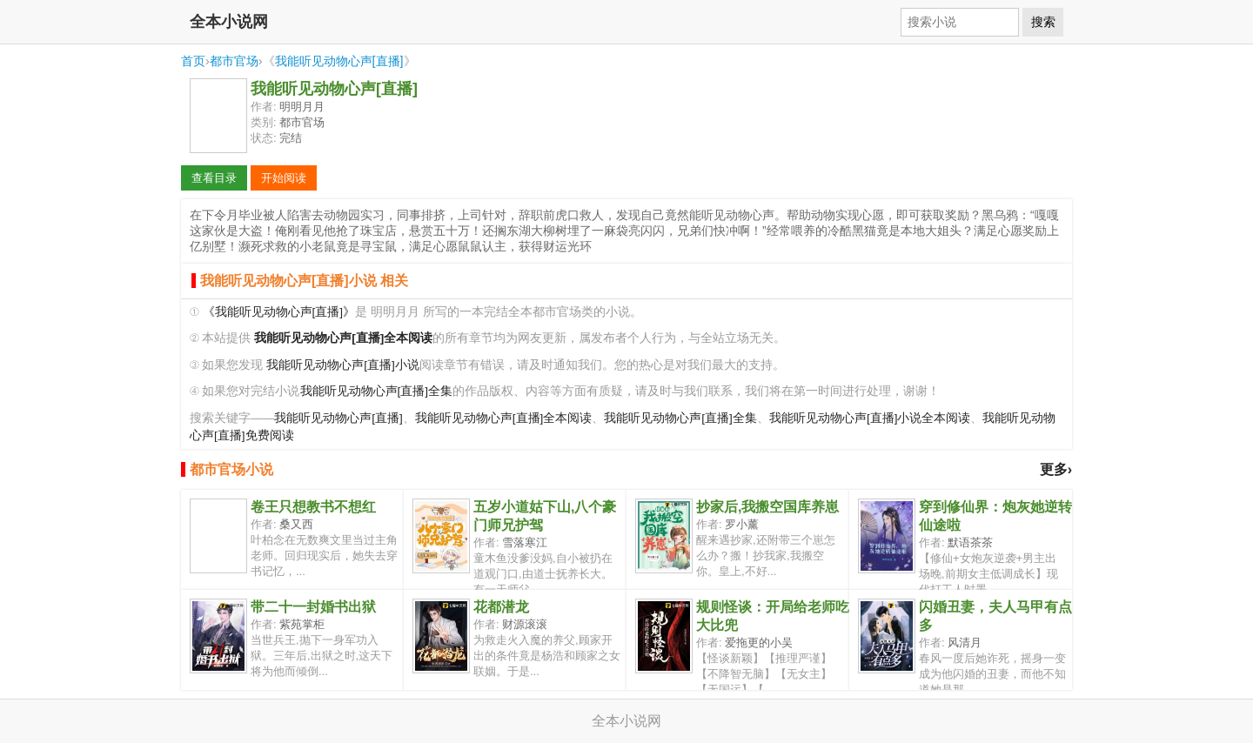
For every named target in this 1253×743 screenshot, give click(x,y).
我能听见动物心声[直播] (339, 61)
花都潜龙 (501, 606)
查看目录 (214, 177)
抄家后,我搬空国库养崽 (767, 506)
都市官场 (234, 61)
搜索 (1043, 22)
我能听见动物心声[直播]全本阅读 (504, 418)
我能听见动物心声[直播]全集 (376, 391)
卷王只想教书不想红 (313, 506)
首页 (193, 61)
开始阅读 (283, 177)
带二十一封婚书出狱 (313, 606)
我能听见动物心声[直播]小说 (342, 365)
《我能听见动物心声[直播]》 (279, 311)
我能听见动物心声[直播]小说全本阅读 (870, 418)
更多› (1056, 469)
